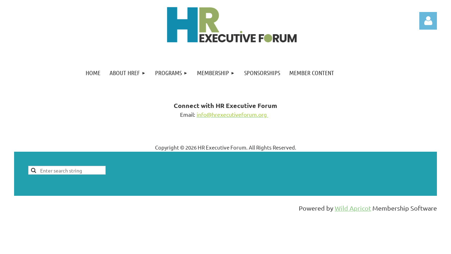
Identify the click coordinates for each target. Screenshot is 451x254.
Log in (428, 21)
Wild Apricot (353, 208)
